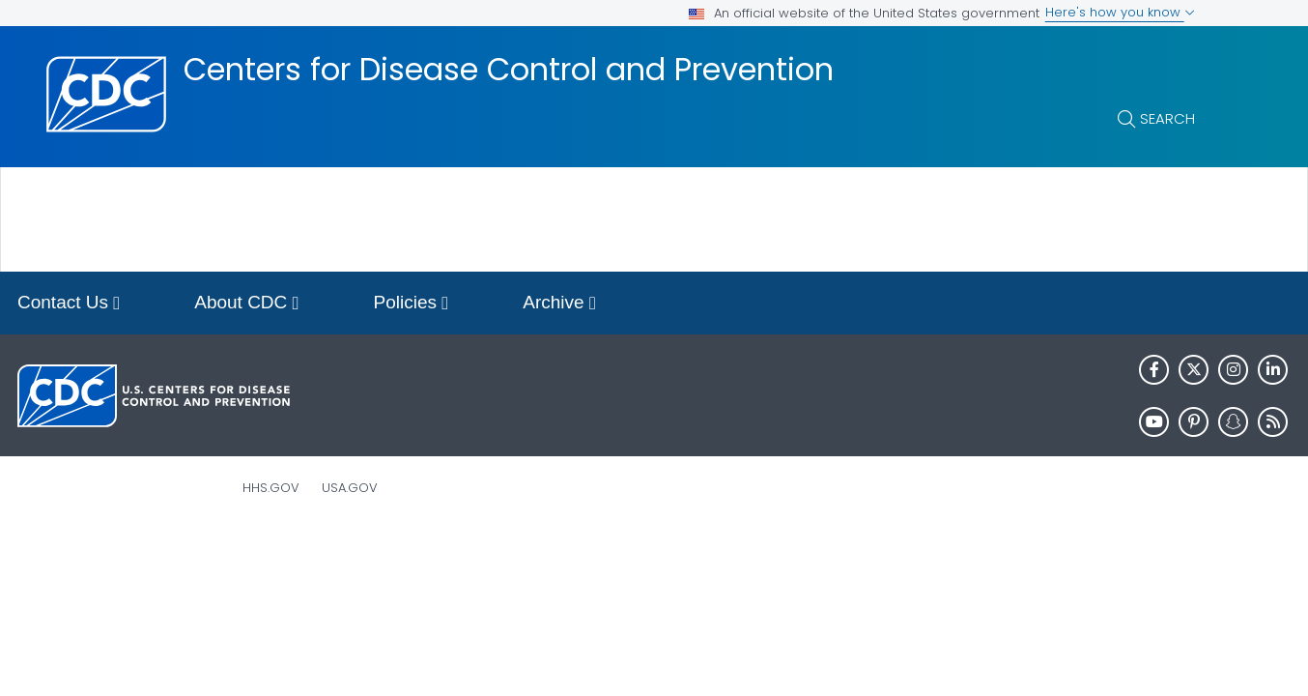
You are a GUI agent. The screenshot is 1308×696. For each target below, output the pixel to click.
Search (1167, 118)
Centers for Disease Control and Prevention (509, 69)
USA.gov (350, 487)
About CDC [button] (246, 304)
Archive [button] (559, 304)
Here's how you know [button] (1120, 12)
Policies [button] (411, 304)
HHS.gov (270, 487)
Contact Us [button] (68, 304)
